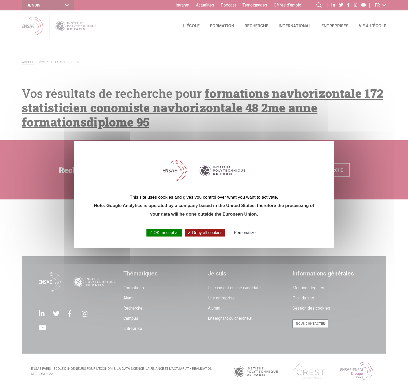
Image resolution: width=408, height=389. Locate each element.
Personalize (245, 232)
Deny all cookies (205, 232)
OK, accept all (164, 232)
